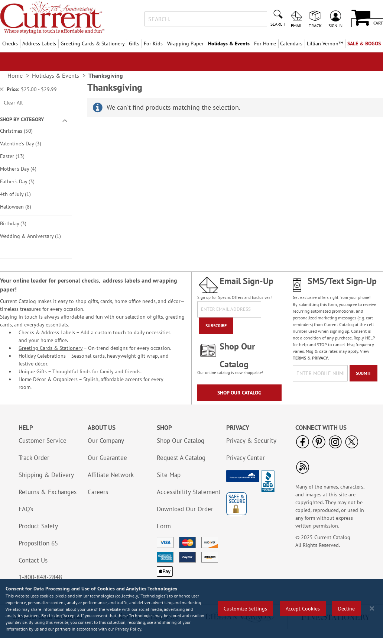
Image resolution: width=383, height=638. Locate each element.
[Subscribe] (216, 326)
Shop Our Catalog (239, 392)
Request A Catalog (181, 458)
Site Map (169, 475)
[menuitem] (325, 43)
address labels (121, 280)
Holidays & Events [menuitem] (229, 43)
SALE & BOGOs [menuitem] (364, 43)
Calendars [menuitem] (291, 43)
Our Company (106, 440)
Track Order (34, 458)
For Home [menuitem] (265, 43)
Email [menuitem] (296, 25)
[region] (191, 608)
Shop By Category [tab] (22, 119)
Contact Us (33, 560)
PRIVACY (320, 358)
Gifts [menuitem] (134, 43)
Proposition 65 (38, 543)
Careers (98, 492)
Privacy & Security (251, 440)
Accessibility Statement (189, 492)
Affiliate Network (111, 475)
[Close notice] (371, 608)
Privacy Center (245, 458)
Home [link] (15, 75)
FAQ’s (26, 509)
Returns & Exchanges (48, 492)
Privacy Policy (128, 629)
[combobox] (206, 19)
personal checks (78, 280)
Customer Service (42, 440)
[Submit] (363, 373)
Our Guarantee (107, 458)
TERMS (299, 358)
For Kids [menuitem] (153, 43)
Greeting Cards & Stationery (50, 348)
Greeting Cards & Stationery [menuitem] (93, 43)
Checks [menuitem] (10, 43)
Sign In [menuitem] (335, 25)
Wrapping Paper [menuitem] (185, 43)
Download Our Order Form (185, 517)
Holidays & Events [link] (55, 75)
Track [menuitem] (315, 25)
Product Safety (38, 526)
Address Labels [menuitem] (39, 43)
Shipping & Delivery (46, 475)
